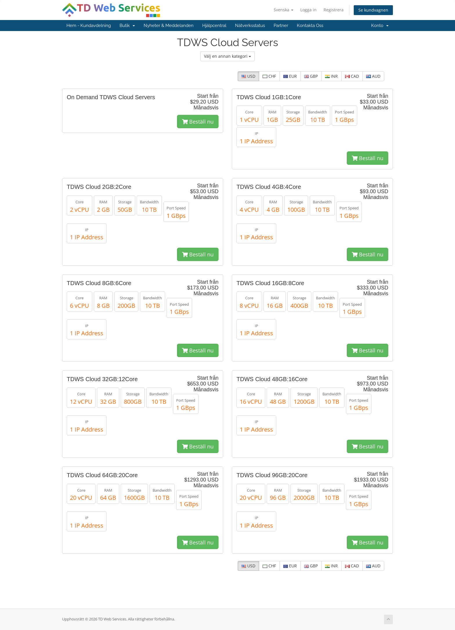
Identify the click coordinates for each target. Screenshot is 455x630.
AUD (373, 76)
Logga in (308, 9)
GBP (311, 76)
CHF (269, 76)
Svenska (283, 9)
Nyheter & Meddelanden (169, 25)
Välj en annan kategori (227, 56)
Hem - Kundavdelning (88, 25)
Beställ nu (198, 121)
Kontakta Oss (310, 25)
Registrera (334, 9)
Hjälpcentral (214, 25)
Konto (380, 25)
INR (331, 76)
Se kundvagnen (373, 10)
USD (248, 76)
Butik (127, 25)
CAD (352, 76)
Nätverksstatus (250, 25)
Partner (281, 25)
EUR (290, 76)
